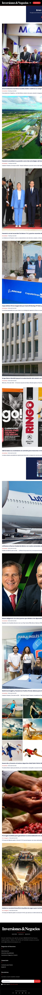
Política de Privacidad (14, 984)
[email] (17, 981)
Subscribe (37, 981)
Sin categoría (5, 838)
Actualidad (4, 91)
